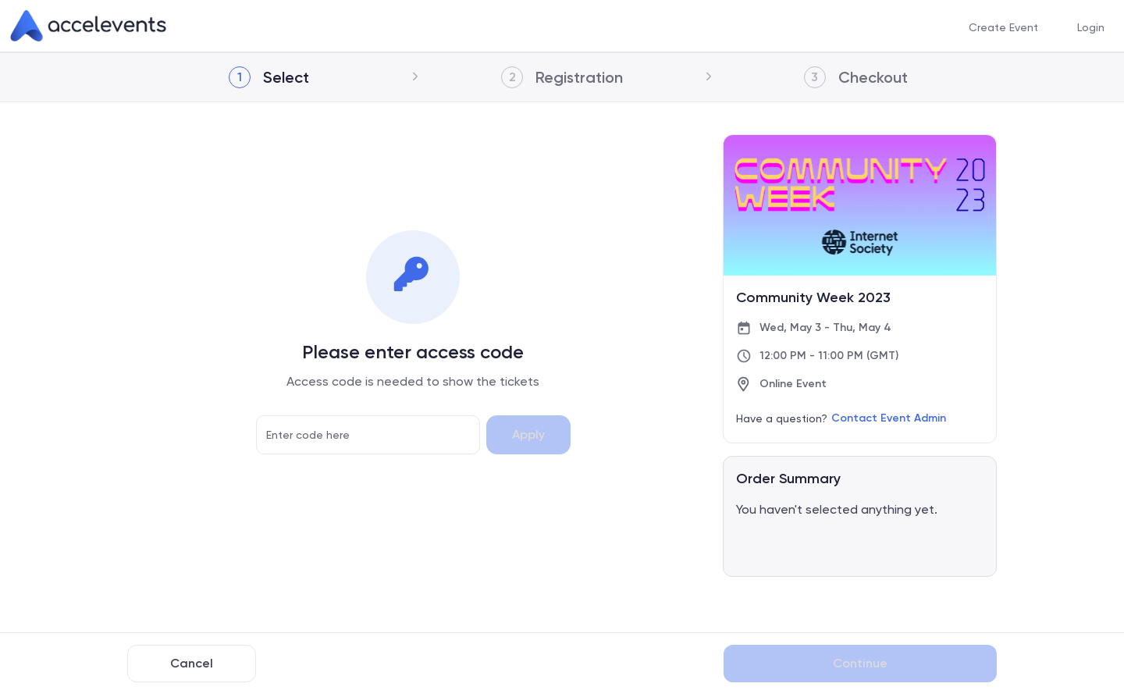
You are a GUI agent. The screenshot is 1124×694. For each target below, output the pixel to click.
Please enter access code (413, 351)
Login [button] (1090, 26)
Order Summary (788, 478)
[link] (88, 25)
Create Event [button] (1003, 26)
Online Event (793, 383)
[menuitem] (1003, 26)
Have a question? (781, 418)
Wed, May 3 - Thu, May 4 (825, 327)
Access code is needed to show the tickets (412, 381)
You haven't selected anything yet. (836, 509)
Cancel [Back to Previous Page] (191, 663)
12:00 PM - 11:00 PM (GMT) (828, 355)
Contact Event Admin (888, 418)
